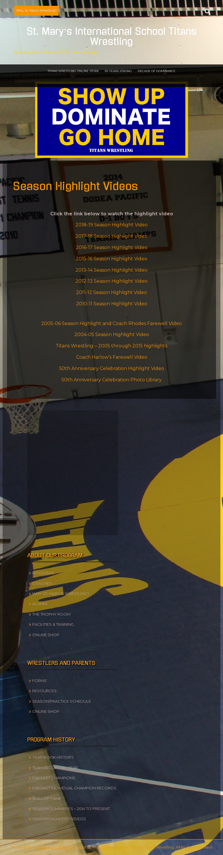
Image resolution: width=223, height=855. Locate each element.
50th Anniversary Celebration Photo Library (112, 380)
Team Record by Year (55, 767)
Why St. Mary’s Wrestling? (36, 10)
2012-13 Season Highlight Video (111, 281)
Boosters (43, 573)
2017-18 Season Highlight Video (111, 236)
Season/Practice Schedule (61, 701)
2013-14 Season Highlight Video (111, 270)
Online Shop (45, 634)
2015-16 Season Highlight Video (111, 258)
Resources (44, 690)
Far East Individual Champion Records (74, 788)
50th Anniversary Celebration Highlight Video (111, 368)
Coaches (42, 583)
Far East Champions (53, 777)
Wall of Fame (46, 798)
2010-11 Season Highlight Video (111, 303)
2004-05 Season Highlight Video (111, 334)
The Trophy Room (51, 614)
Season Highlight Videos (59, 818)
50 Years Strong (118, 71)
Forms (39, 680)
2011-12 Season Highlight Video (111, 292)
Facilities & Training (53, 624)
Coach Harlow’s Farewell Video (111, 357)
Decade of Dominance (156, 71)
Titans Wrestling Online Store (73, 71)
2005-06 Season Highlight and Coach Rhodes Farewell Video (111, 323)
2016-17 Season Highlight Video (112, 247)
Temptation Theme (53, 847)
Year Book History (53, 757)
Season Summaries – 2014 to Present (71, 808)
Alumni (39, 603)
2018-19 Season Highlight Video (111, 225)
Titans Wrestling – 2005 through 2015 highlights (111, 346)
